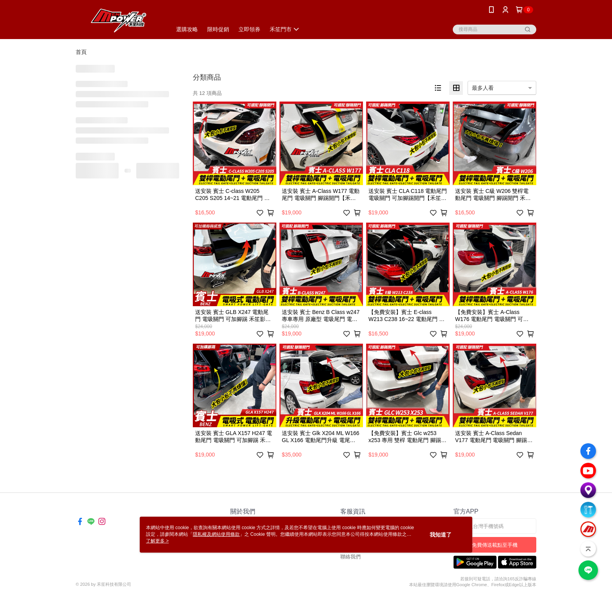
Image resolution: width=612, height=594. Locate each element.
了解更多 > (157, 541)
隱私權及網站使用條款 (216, 534)
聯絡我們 (350, 557)
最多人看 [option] (483, 88)
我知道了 (441, 535)
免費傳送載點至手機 (495, 545)
